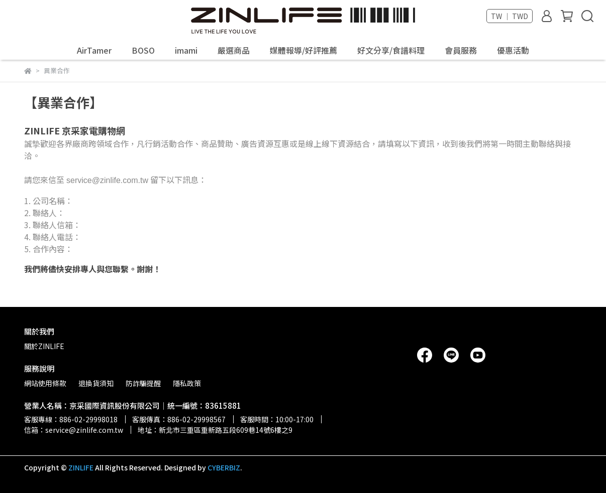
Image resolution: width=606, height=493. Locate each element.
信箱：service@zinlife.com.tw (73, 430)
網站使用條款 (45, 383)
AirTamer (94, 50)
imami (186, 50)
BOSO (143, 50)
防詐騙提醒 (143, 383)
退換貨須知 (96, 383)
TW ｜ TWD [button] (509, 16)
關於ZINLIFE (44, 346)
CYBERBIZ (224, 467)
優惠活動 (513, 50)
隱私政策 (187, 383)
